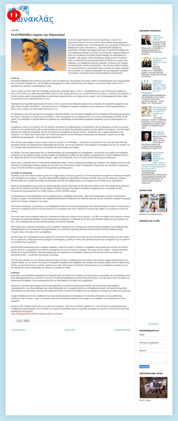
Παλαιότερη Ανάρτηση (122, 330)
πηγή (46, 99)
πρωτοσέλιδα (153, 324)
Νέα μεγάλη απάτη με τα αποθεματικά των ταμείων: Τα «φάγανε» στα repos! (159, 111)
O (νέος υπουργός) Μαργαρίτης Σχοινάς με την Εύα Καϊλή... (160, 61)
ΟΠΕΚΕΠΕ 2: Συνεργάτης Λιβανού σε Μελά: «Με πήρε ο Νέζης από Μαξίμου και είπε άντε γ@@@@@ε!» (153, 87)
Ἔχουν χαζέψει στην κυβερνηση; (159, 133)
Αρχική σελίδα (70, 330)
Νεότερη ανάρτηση (18, 330)
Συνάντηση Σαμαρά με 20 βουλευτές (158, 38)
